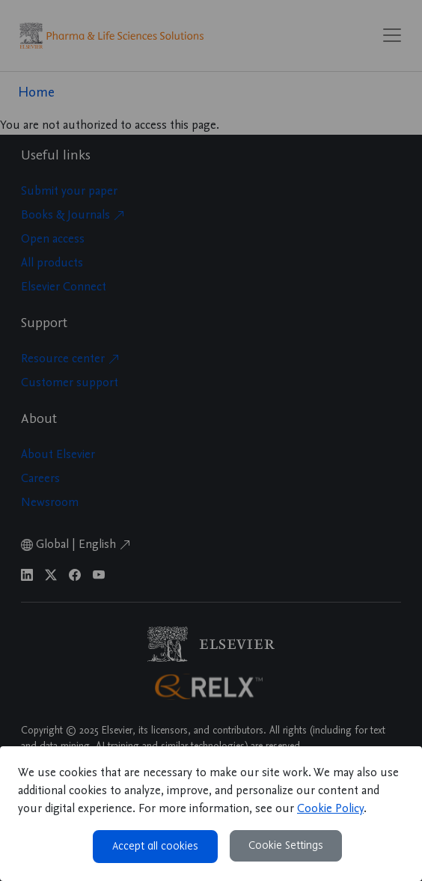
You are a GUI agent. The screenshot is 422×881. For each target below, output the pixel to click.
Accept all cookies (155, 847)
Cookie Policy (330, 809)
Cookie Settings (285, 846)
